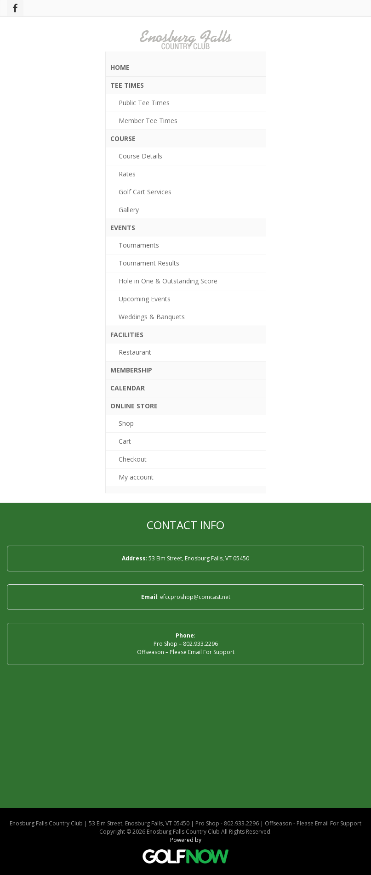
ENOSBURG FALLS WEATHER (185, 744)
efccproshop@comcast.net (195, 597)
